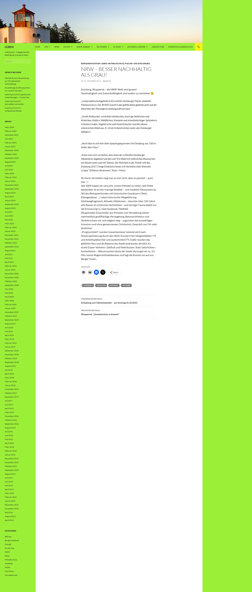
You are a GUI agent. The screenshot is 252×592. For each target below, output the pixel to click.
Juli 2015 (9, 478)
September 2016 (12, 424)
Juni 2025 (9, 139)
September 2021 (12, 246)
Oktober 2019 (11, 316)
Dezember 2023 (11, 185)
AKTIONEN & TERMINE (136, 47)
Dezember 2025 (11, 135)
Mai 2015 (9, 485)
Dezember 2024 (11, 150)
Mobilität (9, 563)
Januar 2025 (10, 146)
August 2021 (10, 250)
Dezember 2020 (11, 273)
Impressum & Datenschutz (180, 47)
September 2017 (12, 397)
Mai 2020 (9, 293)
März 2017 (9, 412)
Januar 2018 (10, 385)
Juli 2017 (9, 401)
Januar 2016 (10, 454)
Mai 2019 (9, 331)
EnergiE (8, 544)
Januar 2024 (10, 181)
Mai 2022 (9, 219)
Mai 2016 (9, 439)
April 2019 (9, 335)
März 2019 (9, 339)
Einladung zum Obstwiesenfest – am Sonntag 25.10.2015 (119, 300)
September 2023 (12, 189)
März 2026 (9, 127)
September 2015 (12, 470)
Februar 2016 (11, 451)
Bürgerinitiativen (90, 63)
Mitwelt (114, 285)
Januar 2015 (10, 501)
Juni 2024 (9, 169)
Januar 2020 (10, 308)
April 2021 (9, 262)
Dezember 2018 (11, 350)
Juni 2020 (9, 289)
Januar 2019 (10, 347)
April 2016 (9, 443)
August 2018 (10, 366)
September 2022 (12, 204)
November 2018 (12, 354)
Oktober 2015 (11, 466)
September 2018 (12, 362)
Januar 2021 (10, 270)
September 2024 (12, 158)
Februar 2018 (11, 381)
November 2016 (12, 416)
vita (46, 47)
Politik (66, 47)
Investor (101, 285)
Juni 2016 (9, 435)
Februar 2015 (11, 497)
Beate (108, 81)
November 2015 (12, 462)
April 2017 (9, 408)
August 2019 (10, 323)
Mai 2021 (9, 258)
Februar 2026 (11, 131)
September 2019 (12, 320)
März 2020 (9, 300)
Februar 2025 (11, 142)
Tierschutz (9, 571)
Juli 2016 (9, 431)
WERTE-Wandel (83, 47)
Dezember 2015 (11, 458)
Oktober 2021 (11, 243)
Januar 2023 (10, 200)
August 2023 (10, 193)
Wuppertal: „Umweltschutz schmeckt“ (119, 312)
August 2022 (10, 208)
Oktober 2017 (11, 393)
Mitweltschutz (116, 63)
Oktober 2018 (11, 358)
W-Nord (117, 47)
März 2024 (9, 173)
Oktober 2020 (11, 281)
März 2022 (9, 223)
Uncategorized (142, 63)
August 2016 (10, 428)
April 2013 (9, 520)
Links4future (158, 47)
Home (37, 47)
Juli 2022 (9, 212)
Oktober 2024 (11, 154)
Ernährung (9, 548)
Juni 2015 (9, 481)
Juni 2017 (9, 404)
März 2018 (9, 377)
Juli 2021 (9, 254)
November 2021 (12, 239)
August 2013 (10, 516)
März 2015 (9, 493)
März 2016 (9, 447)
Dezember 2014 (11, 505)
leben (104, 63)
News (56, 47)
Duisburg (88, 285)
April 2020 (9, 297)
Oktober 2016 (11, 420)
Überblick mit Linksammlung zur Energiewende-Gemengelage (17, 81)
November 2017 (12, 389)
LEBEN (9, 47)
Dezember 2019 (11, 312)
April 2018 (9, 374)
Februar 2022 (11, 227)
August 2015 (10, 474)
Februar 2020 (11, 304)
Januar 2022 (10, 231)
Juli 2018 (9, 370)
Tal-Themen (102, 47)
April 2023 (9, 196)
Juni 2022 (9, 216)
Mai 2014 (9, 512)
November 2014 (12, 508)
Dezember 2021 (11, 235)
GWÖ (7, 552)
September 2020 (12, 285)
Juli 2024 (9, 166)
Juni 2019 (9, 327)
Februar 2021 (11, 266)
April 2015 (9, 489)
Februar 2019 (11, 343)
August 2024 (10, 162)
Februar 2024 (11, 177)
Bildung (8, 536)
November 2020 (12, 277)
